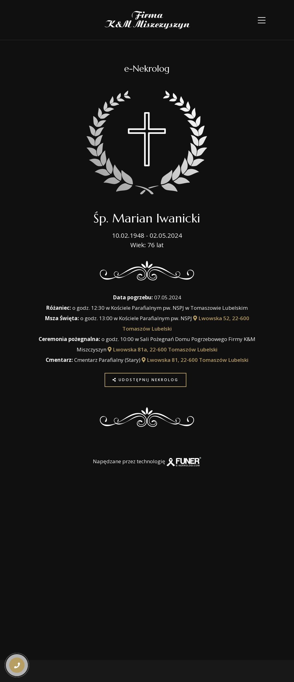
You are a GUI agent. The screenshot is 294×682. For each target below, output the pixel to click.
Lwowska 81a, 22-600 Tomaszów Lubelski (162, 349)
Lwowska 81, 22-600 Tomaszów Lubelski (195, 359)
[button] (16, 642)
